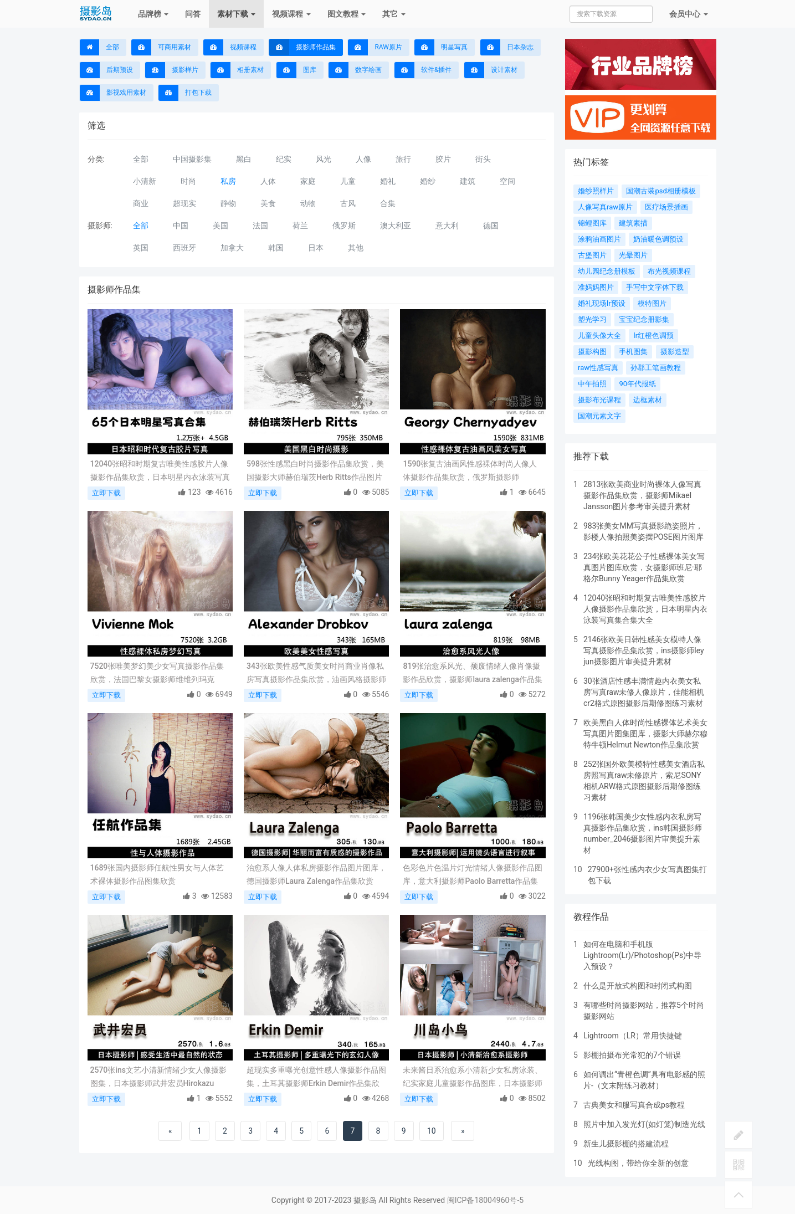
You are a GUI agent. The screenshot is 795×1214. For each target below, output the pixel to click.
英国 (140, 247)
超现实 (184, 203)
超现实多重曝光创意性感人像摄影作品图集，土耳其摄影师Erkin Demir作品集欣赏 (316, 1078)
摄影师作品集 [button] (302, 47)
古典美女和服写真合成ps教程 (634, 1104)
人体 (268, 181)
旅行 (403, 159)
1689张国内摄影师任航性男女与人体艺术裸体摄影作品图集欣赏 (157, 874)
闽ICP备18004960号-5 (485, 1200)
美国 (220, 225)
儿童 (348, 181)
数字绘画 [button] (355, 70)
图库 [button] (296, 70)
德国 (491, 225)
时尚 (188, 181)
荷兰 (300, 225)
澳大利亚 (395, 225)
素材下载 (236, 13)
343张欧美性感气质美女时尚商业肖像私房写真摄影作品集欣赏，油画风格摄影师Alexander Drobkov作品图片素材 (316, 674)
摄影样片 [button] (171, 70)
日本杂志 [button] (507, 47)
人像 (363, 159)
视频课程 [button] (230, 47)
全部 (99, 47)
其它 (393, 13)
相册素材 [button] (237, 70)
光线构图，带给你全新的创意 (638, 1163)
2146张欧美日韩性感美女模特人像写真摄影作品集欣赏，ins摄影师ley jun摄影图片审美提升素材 (643, 650)
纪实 (283, 159)
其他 (355, 247)
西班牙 (184, 247)
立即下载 (106, 493)
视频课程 (291, 13)
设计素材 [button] (490, 70)
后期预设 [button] (106, 70)
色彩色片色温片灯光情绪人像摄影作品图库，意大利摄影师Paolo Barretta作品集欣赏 (472, 875)
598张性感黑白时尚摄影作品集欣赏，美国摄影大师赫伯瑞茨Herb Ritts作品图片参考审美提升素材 (315, 471)
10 (431, 1130)
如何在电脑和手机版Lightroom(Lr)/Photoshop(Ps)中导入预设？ (642, 955)
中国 (180, 225)
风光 (323, 159)
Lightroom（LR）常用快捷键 (632, 1035)
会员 (688, 13)
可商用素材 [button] (161, 47)
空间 (507, 181)
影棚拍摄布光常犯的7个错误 (632, 1055)
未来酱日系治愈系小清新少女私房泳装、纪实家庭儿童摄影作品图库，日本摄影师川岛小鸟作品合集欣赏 (472, 1078)
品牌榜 (153, 13)
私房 (228, 181)
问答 (193, 13)
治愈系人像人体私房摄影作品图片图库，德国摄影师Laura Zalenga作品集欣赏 (316, 874)
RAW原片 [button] (375, 47)
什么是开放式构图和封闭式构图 (637, 985)
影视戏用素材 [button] (113, 93)
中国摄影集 (192, 159)
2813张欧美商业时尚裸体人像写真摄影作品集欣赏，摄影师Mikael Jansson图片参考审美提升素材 (642, 495)
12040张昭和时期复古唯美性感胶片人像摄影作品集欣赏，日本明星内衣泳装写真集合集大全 (160, 471)
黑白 (244, 159)
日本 (316, 247)
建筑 (467, 181)
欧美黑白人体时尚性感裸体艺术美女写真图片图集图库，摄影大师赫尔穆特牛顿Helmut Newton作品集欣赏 (645, 733)
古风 (348, 203)
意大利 (447, 225)
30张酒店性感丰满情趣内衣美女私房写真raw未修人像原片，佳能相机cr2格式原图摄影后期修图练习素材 (644, 692)
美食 (268, 203)
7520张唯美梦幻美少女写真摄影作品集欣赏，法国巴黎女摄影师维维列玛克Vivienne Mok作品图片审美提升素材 (157, 674)
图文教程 (346, 13)
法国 (260, 225)
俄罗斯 (344, 225)
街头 (483, 159)
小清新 (144, 181)
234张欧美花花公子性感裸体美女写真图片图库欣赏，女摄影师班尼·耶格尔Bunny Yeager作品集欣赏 (644, 567)
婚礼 (388, 181)
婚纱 (427, 181)
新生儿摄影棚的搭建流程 (626, 1143)
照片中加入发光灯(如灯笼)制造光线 (644, 1124)
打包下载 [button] (185, 93)
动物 (308, 203)
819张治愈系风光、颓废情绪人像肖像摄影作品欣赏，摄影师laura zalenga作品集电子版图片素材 (472, 674)
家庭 (308, 181)
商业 (140, 203)
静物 (228, 203)
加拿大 (232, 247)
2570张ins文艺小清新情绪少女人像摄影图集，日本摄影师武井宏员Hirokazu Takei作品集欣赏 (158, 1078)
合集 (388, 203)
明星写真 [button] (441, 47)
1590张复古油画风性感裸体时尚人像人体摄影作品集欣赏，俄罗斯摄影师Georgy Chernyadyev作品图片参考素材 (470, 471)
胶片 (443, 159)
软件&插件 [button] (423, 70)
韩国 (276, 247)
